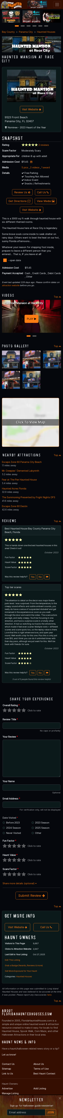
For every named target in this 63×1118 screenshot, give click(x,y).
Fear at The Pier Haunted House (19, 479)
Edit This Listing (12, 960)
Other (38, 833)
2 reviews (44, 145)
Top (57, 296)
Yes (33, 576)
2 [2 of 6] (22, 26)
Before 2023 (13, 822)
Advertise (7, 1088)
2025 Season (42, 827)
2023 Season (42, 822)
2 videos (34, 167)
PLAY (31, 318)
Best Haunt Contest (44, 1073)
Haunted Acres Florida (14, 488)
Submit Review (31, 896)
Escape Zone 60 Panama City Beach (22, 462)
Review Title (10, 719)
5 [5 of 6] (40, 26)
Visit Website (31, 109)
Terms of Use (41, 1068)
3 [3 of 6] (28, 26)
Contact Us (8, 1064)
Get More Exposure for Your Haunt (21, 971)
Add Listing (39, 1088)
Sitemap (6, 1068)
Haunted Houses (46, 31)
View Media (46, 201)
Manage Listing (10, 1093)
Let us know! (9, 1054)
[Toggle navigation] (57, 4)
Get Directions (19, 201)
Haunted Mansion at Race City (24, 303)
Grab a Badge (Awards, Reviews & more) (24, 965)
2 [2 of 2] (34, 336)
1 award (45, 167)
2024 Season (13, 827)
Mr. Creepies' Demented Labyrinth (20, 470)
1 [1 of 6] (16, 26)
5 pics (25, 167)
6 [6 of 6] (46, 26)
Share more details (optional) (20, 883)
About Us (38, 1064)
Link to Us (7, 1073)
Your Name (9, 781)
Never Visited (13, 833)
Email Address (11, 798)
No (40, 576)
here (49, 995)
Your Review (10, 736)
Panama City (26, 31)
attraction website (10, 285)
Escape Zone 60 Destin (14, 506)
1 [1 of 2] (28, 336)
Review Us (22, 192)
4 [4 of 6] (34, 26)
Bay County (8, 31)
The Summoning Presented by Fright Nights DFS (28, 497)
